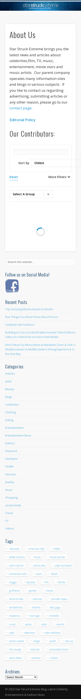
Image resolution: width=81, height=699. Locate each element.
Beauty (9, 389)
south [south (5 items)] (53, 641)
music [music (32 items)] (12, 624)
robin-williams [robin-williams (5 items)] (52, 633)
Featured (11, 451)
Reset (14, 177)
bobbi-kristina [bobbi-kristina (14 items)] (17, 557)
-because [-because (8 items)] (14, 549)
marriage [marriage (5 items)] (34, 616)
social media (13, 505)
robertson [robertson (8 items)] (29, 633)
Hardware (11, 459)
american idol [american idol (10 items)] (36, 549)
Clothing (10, 412)
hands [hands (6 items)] (49, 590)
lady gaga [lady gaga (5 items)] (55, 607)
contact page (21, 107)
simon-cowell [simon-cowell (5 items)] (16, 641)
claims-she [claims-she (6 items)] (39, 565)
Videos (9, 528)
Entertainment (14, 428)
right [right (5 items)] (11, 633)
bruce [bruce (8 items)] (37, 557)
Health (9, 466)
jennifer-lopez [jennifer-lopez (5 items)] (59, 599)
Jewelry (9, 482)
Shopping (11, 497)
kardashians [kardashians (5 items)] (16, 607)
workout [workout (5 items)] (36, 658)
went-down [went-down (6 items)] (15, 658)
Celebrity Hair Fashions (19, 325)
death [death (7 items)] (54, 574)
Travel (9, 513)
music (9, 490)
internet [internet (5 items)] (37, 599)
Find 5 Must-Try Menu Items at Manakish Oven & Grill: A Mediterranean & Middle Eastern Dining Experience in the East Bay (40, 349)
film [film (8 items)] (46, 582)
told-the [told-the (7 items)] (35, 649)
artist (8, 381)
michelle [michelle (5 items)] (54, 616)
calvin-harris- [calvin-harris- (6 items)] (16, 565)
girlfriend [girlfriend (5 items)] (14, 590)
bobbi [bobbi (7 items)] (57, 549)
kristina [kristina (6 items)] (36, 607)
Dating (9, 420)
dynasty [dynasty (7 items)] (30, 582)
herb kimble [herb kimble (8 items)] (16, 599)
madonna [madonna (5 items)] (14, 616)
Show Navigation (65, 38)
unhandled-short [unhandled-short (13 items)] (58, 649)
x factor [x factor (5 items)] (54, 658)
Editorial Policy (22, 119)
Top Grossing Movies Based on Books (29, 309)
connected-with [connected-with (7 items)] (18, 574)
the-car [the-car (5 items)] (69, 641)
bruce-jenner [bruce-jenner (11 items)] (57, 557)
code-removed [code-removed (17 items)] (63, 565)
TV (6, 521)
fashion (10, 443)
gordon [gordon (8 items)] (33, 590)
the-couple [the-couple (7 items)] (15, 649)
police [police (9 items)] (28, 624)
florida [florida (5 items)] (61, 582)
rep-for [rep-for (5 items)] (60, 624)
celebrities (12, 404)
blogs (8, 397)
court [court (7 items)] (39, 574)
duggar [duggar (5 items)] (13, 582)
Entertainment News (18, 435)
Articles (10, 373)
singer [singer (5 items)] (36, 641)
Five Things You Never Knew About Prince (31, 317)
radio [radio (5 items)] (44, 624)
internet (10, 474)
